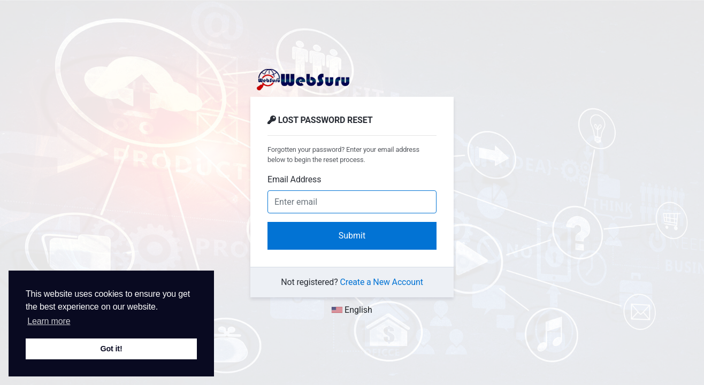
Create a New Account (381, 282)
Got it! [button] (111, 348)
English (352, 310)
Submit (352, 235)
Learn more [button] (48, 321)
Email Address (294, 179)
